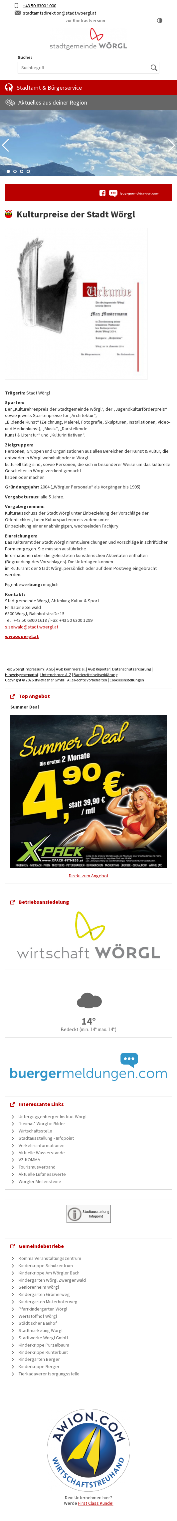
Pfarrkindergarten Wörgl (43, 1309)
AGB (50, 669)
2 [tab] (15, 171)
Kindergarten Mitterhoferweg (48, 1302)
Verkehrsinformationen (42, 1145)
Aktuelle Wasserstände (42, 1153)
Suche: (25, 57)
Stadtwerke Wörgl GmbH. (44, 1338)
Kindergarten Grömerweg (44, 1294)
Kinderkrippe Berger (39, 1366)
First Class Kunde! (95, 1503)
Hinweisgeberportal (21, 674)
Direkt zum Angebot (88, 876)
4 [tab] (28, 171)
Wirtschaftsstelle (35, 1131)
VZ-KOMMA (29, 1160)
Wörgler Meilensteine (40, 1181)
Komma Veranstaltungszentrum (50, 1258)
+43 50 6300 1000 (39, 6)
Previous (5, 145)
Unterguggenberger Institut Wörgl (53, 1117)
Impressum (34, 669)
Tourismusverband (37, 1167)
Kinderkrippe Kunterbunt (43, 1352)
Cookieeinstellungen (126, 679)
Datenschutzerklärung (131, 669)
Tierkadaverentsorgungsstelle (49, 1374)
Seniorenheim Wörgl (39, 1287)
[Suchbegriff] (88, 67)
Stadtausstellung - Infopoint (46, 1138)
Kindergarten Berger (39, 1359)
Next (171, 145)
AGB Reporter (99, 669)
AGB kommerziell (71, 669)
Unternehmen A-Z (55, 674)
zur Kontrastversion (85, 20)
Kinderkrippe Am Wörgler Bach (49, 1273)
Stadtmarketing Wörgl (41, 1330)
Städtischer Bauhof (38, 1323)
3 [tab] (21, 171)
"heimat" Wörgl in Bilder (42, 1124)
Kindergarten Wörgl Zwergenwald (52, 1280)
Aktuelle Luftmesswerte (42, 1174)
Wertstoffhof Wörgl (38, 1316)
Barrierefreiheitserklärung (95, 674)
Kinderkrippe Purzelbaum (44, 1345)
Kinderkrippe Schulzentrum (46, 1265)
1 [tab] (8, 171)
